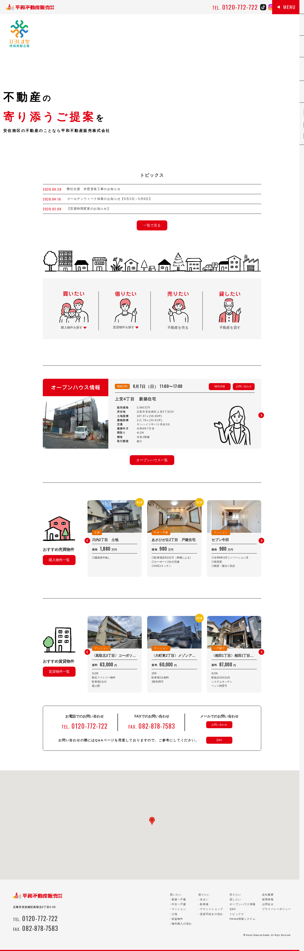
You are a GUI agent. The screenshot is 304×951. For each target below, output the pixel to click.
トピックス (237, 914)
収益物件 (177, 918)
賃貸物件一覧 (59, 671)
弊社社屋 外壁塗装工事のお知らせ (95, 189)
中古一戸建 (179, 904)
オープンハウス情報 (243, 904)
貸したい (235, 899)
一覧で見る (152, 225)
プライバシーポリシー (276, 909)
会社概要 (268, 894)
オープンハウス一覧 (152, 460)
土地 (174, 914)
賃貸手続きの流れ (211, 914)
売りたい (235, 894)
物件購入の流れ (182, 923)
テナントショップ (211, 909)
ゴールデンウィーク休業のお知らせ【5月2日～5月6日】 (109, 199)
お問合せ (268, 904)
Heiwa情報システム (243, 918)
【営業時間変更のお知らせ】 (89, 208)
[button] (261, 415)
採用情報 (268, 899)
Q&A (219, 740)
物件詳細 (219, 386)
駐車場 (204, 904)
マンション (179, 909)
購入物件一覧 (59, 560)
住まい (204, 899)
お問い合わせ (244, 386)
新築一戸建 (179, 899)
